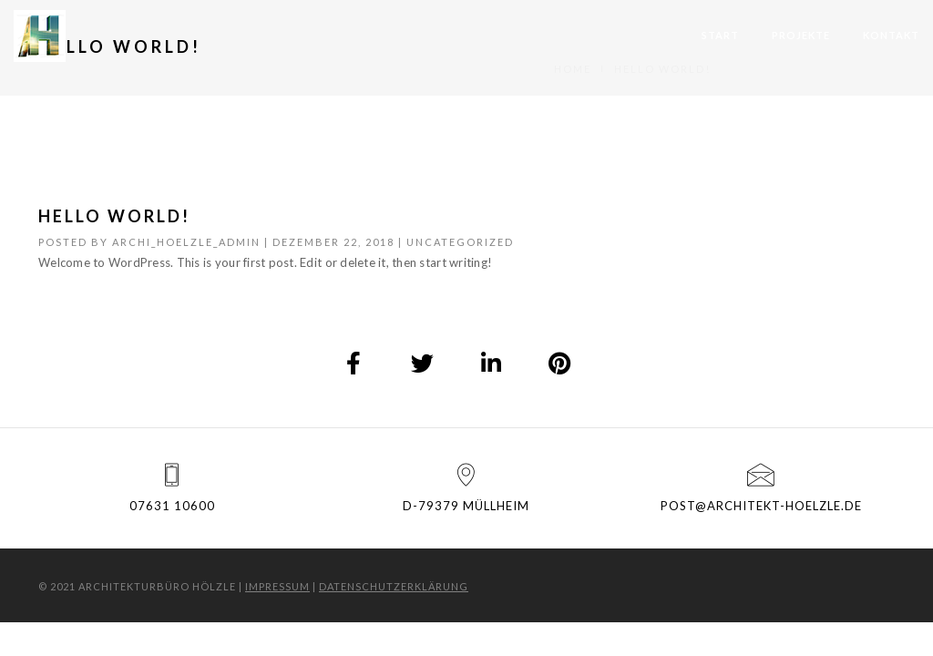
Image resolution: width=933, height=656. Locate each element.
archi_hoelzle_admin (186, 242)
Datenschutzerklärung (393, 586)
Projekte (801, 35)
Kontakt (891, 35)
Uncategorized (460, 242)
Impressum (277, 586)
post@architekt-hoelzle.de (761, 505)
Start (720, 35)
